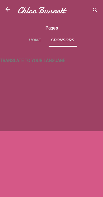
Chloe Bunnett (41, 10)
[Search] (95, 11)
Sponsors (62, 39)
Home (35, 39)
